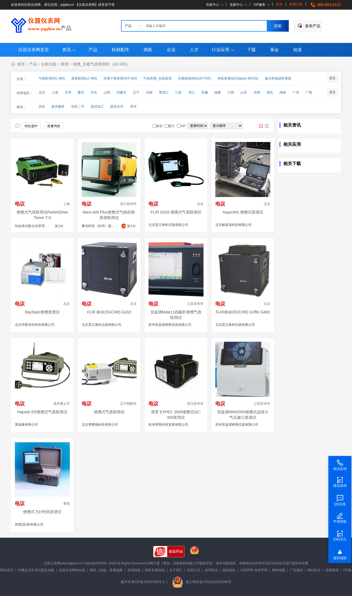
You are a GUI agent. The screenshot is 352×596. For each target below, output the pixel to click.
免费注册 (295, 4)
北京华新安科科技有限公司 (34, 325)
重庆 (81, 92)
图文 (266, 126)
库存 (133, 106)
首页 (21, 64)
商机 (148, 49)
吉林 (149, 92)
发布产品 (312, 26)
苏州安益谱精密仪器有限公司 (169, 325)
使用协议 (211, 570)
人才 (194, 49)
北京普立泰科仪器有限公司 (168, 225)
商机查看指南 (155, 570)
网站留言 (314, 570)
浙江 (191, 92)
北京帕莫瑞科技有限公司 (233, 225)
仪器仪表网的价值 (72, 570)
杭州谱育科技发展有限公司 (168, 425)
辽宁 (136, 92)
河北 (93, 92)
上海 (54, 92)
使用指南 (134, 570)
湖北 (269, 92)
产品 (66, 28)
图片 (261, 126)
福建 (217, 92)
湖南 (282, 92)
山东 (243, 92)
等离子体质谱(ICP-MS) (120, 78)
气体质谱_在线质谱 (157, 78)
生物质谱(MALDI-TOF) (194, 78)
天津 (68, 92)
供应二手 (77, 106)
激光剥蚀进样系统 (278, 78)
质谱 (64, 64)
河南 (257, 92)
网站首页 (6, 570)
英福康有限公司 (26, 425)
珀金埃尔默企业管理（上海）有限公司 (43, 226)
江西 (230, 92)
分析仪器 (48, 64)
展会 (274, 49)
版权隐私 (229, 570)
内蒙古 (122, 92)
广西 (309, 92)
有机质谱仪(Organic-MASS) (238, 78)
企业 (171, 49)
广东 (296, 92)
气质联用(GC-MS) (51, 78)
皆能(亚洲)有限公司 (29, 524)
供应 (41, 106)
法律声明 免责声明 (253, 570)
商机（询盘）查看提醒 (106, 570)
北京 (41, 92)
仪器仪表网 (52, 563)
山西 (107, 92)
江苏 (178, 92)
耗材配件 (120, 49)
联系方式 (193, 570)
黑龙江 (164, 92)
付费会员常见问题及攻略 (36, 570)
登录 (279, 4)
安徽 (204, 92)
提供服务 (58, 106)
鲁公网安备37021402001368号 (201, 582)
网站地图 (278, 570)
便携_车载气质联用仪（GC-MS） (101, 64)
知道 (297, 49)
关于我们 (176, 570)
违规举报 (332, 570)
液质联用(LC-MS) (84, 78)
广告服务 (296, 570)
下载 (251, 49)
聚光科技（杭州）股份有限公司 (105, 226)
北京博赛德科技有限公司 (100, 425)
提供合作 (116, 106)
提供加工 (97, 106)
